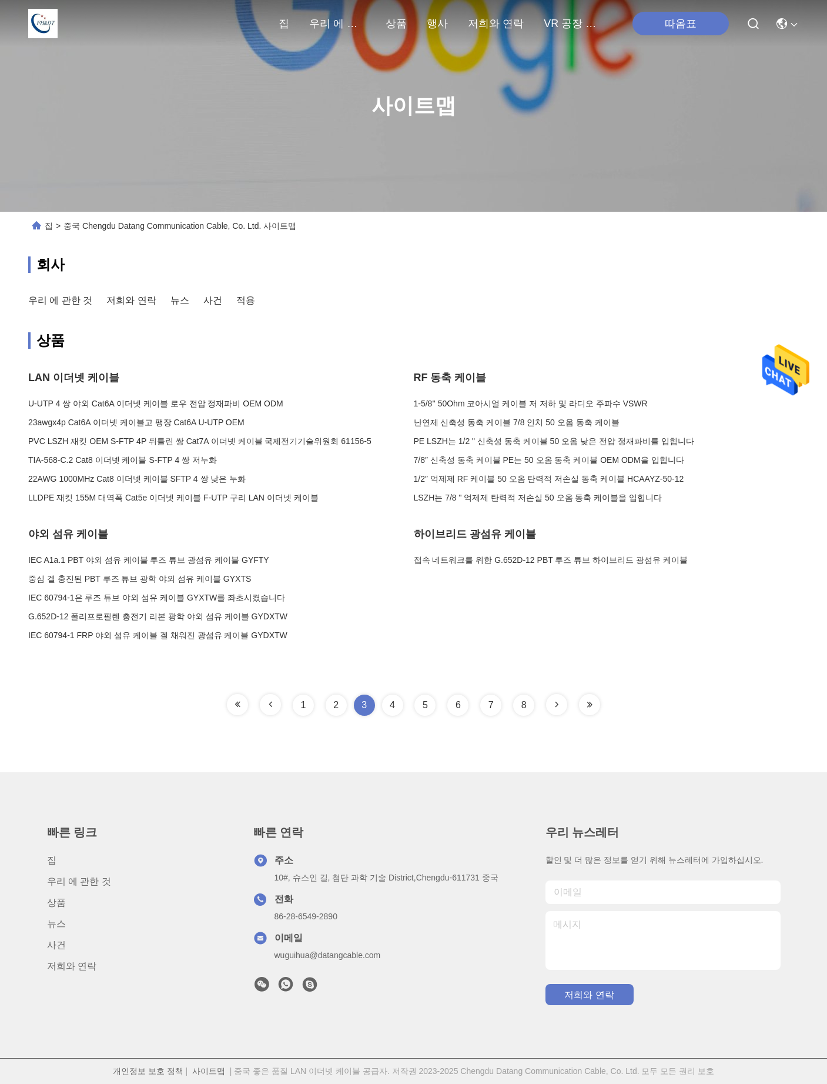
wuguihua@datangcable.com (327, 955)
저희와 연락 (496, 23)
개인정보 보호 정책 (148, 1071)
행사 (437, 23)
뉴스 (179, 300)
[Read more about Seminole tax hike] (237, 704)
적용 (245, 300)
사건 (212, 300)
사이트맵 (208, 1071)
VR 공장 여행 (572, 23)
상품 (396, 23)
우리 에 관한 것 (337, 23)
